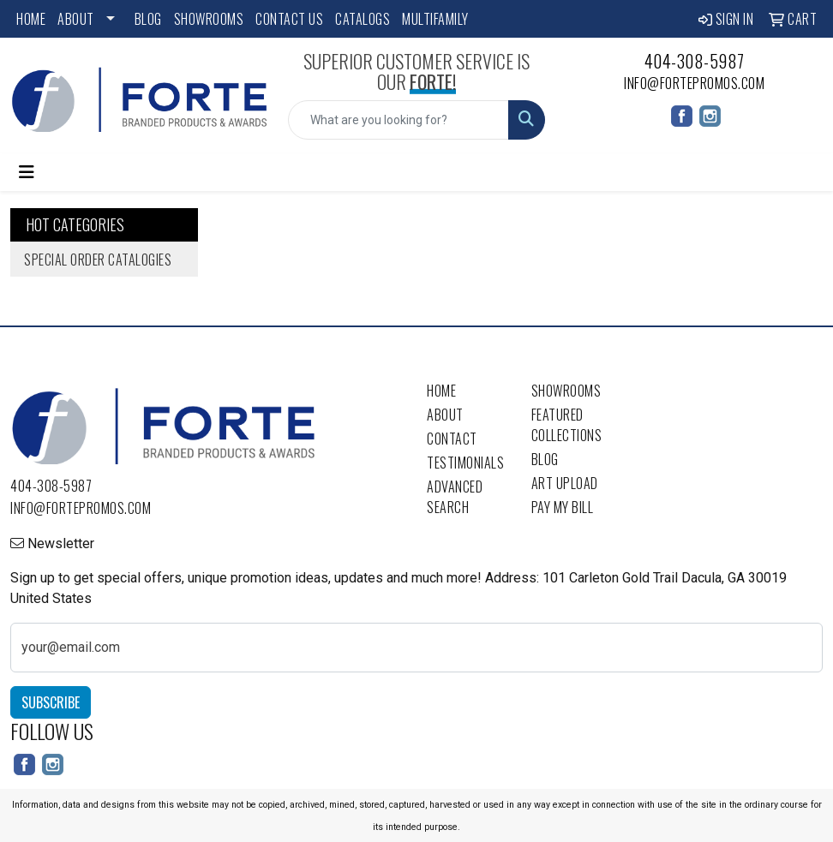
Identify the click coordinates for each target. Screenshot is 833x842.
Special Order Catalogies (97, 259)
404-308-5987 (694, 61)
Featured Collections (566, 424)
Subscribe (50, 702)
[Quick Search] (398, 120)
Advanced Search (454, 496)
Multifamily (435, 19)
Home (30, 19)
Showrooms (209, 19)
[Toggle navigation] (27, 172)
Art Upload (564, 483)
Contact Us (289, 19)
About (75, 19)
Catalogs (362, 19)
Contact (452, 438)
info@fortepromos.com (694, 83)
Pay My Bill (562, 507)
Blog (148, 19)
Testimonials (465, 462)
